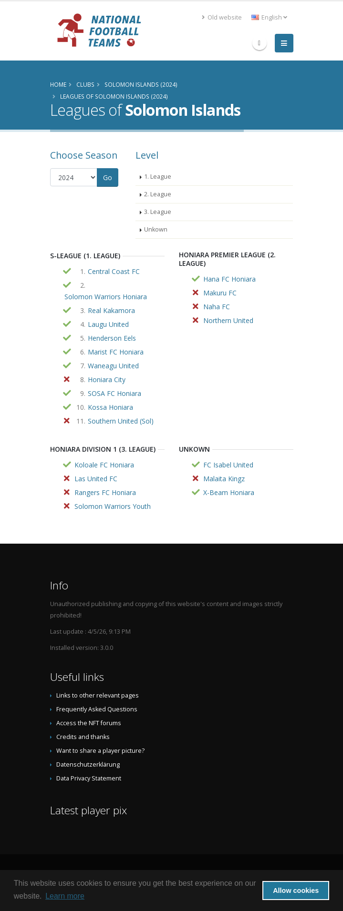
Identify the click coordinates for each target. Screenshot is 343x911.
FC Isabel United (228, 464)
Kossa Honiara (110, 407)
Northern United (228, 320)
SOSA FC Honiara (114, 393)
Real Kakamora (111, 310)
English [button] (269, 17)
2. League (157, 194)
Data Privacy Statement (88, 778)
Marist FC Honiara (116, 351)
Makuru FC (220, 292)
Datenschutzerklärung (88, 764)
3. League (157, 212)
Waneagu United (113, 365)
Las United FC (95, 478)
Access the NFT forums (88, 723)
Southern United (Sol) (121, 420)
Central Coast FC (114, 271)
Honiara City (106, 379)
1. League (157, 176)
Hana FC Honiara (229, 278)
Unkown (155, 229)
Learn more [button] (64, 896)
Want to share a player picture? (100, 751)
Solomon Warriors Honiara (105, 296)
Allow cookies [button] (296, 890)
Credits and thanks (83, 737)
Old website (222, 17)
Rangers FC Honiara (105, 492)
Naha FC (216, 306)
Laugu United (108, 324)
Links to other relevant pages (97, 695)
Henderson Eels (112, 338)
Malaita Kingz (224, 478)
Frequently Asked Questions (96, 709)
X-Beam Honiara (228, 492)
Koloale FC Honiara (104, 464)
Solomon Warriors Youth (112, 506)
